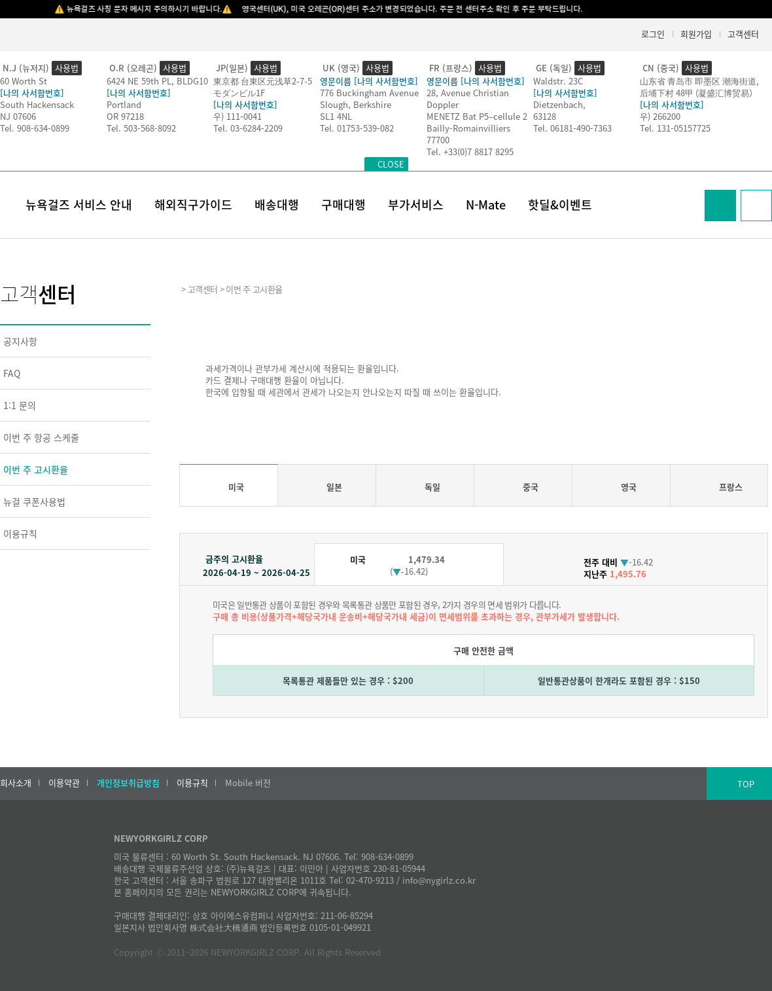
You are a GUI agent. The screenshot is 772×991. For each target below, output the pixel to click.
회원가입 (696, 33)
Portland (124, 104)
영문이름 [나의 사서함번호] (369, 81)
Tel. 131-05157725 (675, 128)
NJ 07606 (18, 116)
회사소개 (15, 783)
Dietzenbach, (559, 104)
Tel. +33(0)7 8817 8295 (470, 151)
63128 (544, 116)
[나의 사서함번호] (32, 92)
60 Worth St (23, 81)
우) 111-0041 (237, 116)
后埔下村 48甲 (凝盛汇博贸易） (699, 92)
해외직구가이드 (193, 204)
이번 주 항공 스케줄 (41, 437)
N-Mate (486, 204)
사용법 (67, 68)
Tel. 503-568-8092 (141, 128)
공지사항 (20, 341)
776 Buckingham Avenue (369, 92)
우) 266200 (660, 116)
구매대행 (343, 204)
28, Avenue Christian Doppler (468, 98)
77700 (438, 140)
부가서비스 (416, 204)
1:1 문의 (19, 405)
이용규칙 (20, 533)
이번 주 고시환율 (35, 469)
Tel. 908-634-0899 (34, 128)
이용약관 (64, 783)
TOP (745, 784)
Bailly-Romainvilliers (468, 128)
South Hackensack (37, 104)
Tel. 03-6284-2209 (248, 128)
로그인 (653, 33)
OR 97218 (125, 116)
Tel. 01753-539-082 (357, 128)
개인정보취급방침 (128, 783)
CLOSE (390, 164)
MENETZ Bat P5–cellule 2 (477, 116)
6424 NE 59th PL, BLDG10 (157, 81)
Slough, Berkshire (355, 104)
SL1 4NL (336, 116)
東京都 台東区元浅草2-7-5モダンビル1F (262, 87)
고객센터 (743, 33)
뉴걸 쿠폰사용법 (34, 501)
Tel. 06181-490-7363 (572, 128)
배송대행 (276, 204)
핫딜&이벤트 (560, 204)
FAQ (11, 373)
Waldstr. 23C (558, 81)
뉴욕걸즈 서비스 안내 (79, 204)
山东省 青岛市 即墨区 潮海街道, (699, 81)
